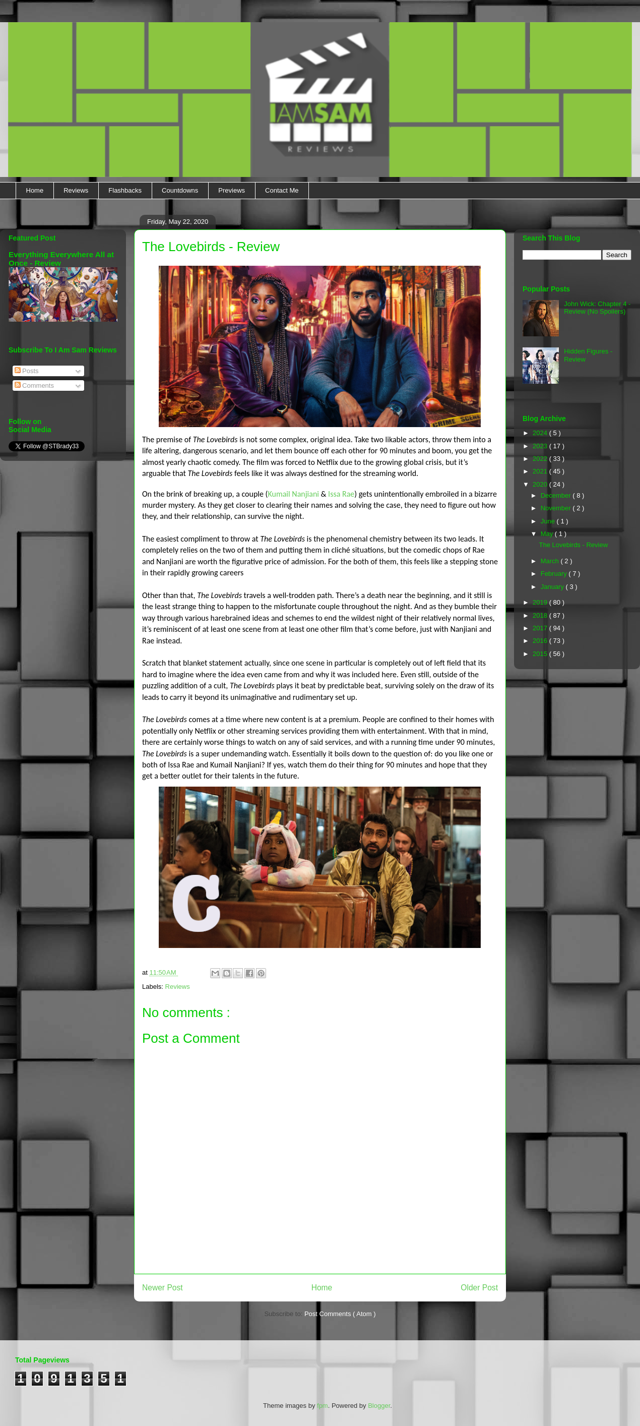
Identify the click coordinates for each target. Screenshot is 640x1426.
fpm (322, 1405)
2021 (541, 471)
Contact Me (281, 190)
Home (35, 190)
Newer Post (162, 1287)
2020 (541, 484)
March (551, 561)
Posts (27, 371)
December (557, 495)
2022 (541, 458)
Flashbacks (125, 190)
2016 (541, 640)
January (553, 586)
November (557, 508)
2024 (541, 433)
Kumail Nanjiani (293, 494)
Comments (34, 385)
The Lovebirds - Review (573, 545)
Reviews (75, 190)
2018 (541, 615)
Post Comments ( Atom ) (340, 1314)
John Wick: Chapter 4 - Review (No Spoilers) (597, 308)
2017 (541, 628)
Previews (231, 190)
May (548, 534)
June (549, 521)
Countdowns (180, 190)
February (555, 573)
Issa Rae (341, 494)
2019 (541, 602)
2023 (541, 446)
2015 (541, 654)
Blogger (379, 1405)
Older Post (479, 1287)
